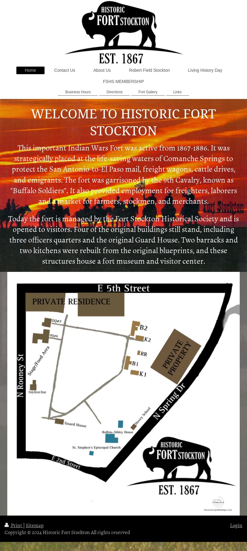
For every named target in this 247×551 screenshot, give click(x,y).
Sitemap (35, 525)
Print (14, 525)
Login (236, 525)
